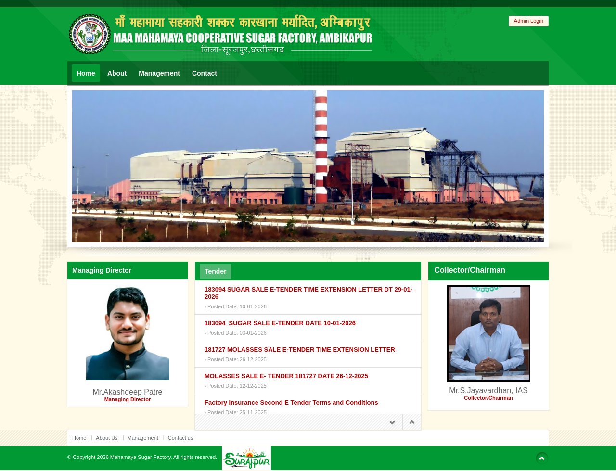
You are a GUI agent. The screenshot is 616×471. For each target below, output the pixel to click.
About (117, 73)
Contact (204, 73)
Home (86, 73)
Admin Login (528, 21)
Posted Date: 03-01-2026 (237, 333)
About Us (106, 438)
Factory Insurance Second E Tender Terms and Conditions (291, 402)
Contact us (180, 438)
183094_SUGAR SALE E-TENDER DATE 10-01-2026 (280, 323)
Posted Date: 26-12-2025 (237, 359)
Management (159, 73)
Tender (216, 271)
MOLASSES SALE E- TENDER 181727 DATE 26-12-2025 (286, 376)
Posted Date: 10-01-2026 (237, 306)
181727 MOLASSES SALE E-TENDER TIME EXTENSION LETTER (300, 349)
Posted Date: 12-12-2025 (237, 386)
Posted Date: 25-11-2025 (237, 412)
